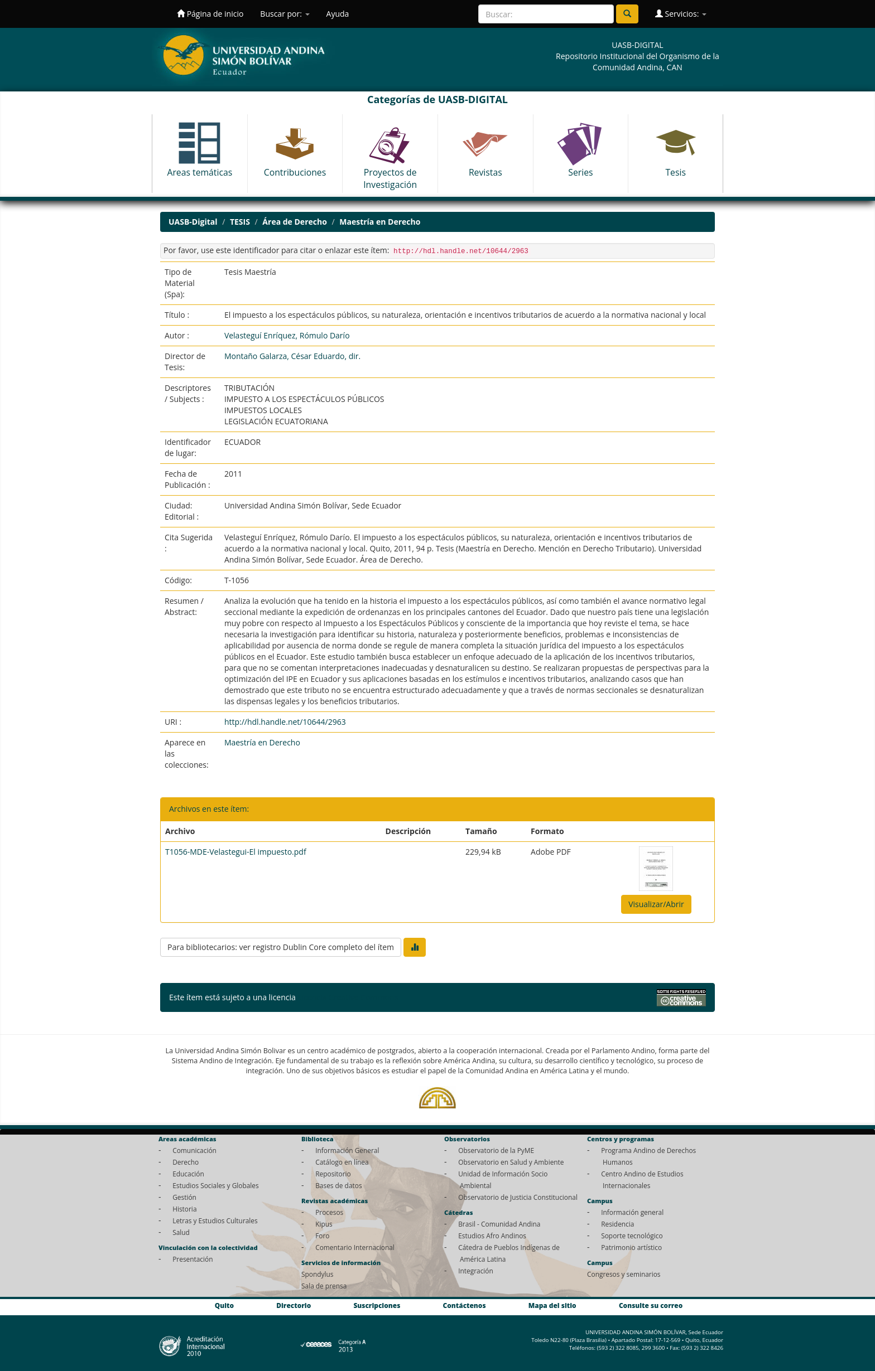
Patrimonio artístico (631, 1247)
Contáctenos (464, 1305)
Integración (475, 1270)
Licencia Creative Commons (347, 997)
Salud (181, 1232)
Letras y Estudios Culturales (215, 1220)
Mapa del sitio (552, 1305)
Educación (188, 1173)
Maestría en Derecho (379, 221)
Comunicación (194, 1150)
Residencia (617, 1223)
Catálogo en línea (341, 1161)
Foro (322, 1235)
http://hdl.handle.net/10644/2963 (285, 721)
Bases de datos (338, 1185)
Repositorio (333, 1173)
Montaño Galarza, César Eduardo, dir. (292, 356)
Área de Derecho (294, 221)
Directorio (293, 1305)
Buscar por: (284, 13)
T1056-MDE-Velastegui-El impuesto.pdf (235, 851)
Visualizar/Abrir (656, 904)
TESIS (240, 221)
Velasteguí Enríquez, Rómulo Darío (287, 335)
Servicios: (680, 13)
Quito (224, 1305)
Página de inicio (210, 13)
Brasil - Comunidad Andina (499, 1223)
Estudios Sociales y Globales (215, 1185)
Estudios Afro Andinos (492, 1235)
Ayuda (337, 13)
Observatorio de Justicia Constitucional (518, 1197)
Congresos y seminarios (623, 1274)
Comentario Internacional (355, 1247)
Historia (184, 1208)
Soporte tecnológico (631, 1235)
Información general (632, 1212)
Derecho (185, 1161)
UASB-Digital (193, 221)
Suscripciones (376, 1305)
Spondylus (317, 1274)
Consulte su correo (650, 1305)
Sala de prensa (324, 1285)
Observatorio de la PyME (496, 1150)
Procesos (329, 1212)
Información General (347, 1150)
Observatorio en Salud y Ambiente (511, 1161)
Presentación (192, 1258)
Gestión (184, 1197)
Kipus (324, 1223)
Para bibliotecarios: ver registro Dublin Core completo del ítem (280, 947)
